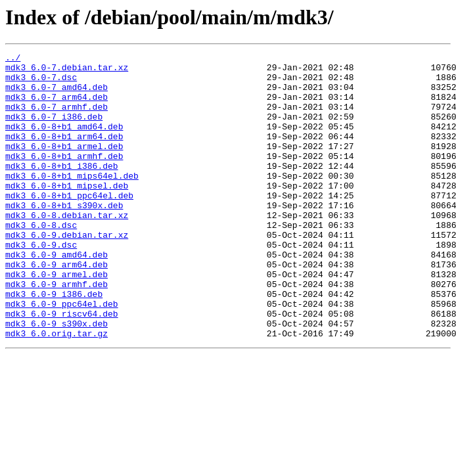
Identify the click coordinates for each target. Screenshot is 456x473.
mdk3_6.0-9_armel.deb (56, 319)
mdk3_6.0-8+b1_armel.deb (64, 165)
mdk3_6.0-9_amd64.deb (56, 296)
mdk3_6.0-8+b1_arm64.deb (64, 154)
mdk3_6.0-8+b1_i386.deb (61, 189)
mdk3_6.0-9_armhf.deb (56, 331)
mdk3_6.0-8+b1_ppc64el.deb (69, 225)
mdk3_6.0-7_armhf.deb (56, 118)
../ (12, 59)
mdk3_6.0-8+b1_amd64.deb (64, 142)
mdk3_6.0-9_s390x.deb (56, 378)
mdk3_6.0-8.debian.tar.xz (66, 248)
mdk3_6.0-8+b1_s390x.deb (64, 236)
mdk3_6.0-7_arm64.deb (56, 106)
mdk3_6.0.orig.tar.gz (56, 390)
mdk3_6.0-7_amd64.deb (56, 95)
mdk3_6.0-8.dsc (41, 260)
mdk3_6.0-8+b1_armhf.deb (64, 177)
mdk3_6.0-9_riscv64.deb (61, 366)
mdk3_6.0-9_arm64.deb (56, 307)
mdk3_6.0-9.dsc (41, 284)
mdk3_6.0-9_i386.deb (54, 343)
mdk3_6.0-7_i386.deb (54, 130)
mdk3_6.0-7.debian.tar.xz (66, 71)
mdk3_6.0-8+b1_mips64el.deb (72, 201)
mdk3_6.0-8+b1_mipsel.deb (66, 213)
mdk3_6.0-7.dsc (41, 83)
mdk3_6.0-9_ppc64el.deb (61, 355)
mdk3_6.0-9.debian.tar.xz (66, 272)
